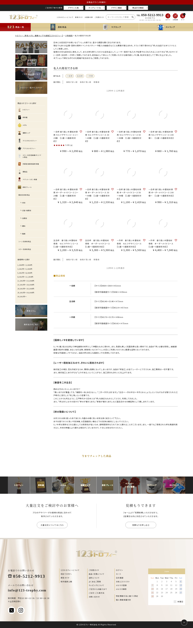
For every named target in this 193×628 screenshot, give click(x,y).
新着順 (96, 82)
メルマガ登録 (121, 585)
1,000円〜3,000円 (24, 265)
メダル (25, 125)
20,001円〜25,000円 (25, 288)
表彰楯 (25, 117)
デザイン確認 (116, 8)
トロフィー (26, 110)
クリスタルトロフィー (30, 141)
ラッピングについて (96, 585)
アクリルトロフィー (29, 148)
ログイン (119, 570)
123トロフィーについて (65, 17)
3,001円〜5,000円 (24, 269)
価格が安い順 (71, 82)
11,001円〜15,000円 (25, 281)
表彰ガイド (79, 17)
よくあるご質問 (95, 581)
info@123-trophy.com (27, 589)
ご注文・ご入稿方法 (97, 593)
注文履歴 (120, 578)
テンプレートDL (95, 8)
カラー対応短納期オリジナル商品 (32, 156)
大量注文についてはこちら (52, 525)
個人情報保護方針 (123, 600)
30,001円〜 (22, 296)
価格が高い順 (85, 82)
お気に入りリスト (123, 581)
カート (118, 574)
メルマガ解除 (121, 589)
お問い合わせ (94, 596)
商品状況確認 (138, 8)
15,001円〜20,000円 (25, 285)
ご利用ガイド (99, 17)
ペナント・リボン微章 (30, 179)
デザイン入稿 (73, 8)
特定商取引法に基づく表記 (127, 596)
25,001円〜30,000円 (25, 292)
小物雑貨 (69, 35)
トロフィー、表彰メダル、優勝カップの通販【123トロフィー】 (39, 35)
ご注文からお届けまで (98, 589)
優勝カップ (26, 133)
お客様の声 (89, 17)
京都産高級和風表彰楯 (31, 164)
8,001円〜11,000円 (25, 277)
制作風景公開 (66, 581)
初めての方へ (66, 574)
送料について (94, 578)
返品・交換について (97, 574)
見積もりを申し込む (141, 525)
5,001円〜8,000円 (24, 273)
